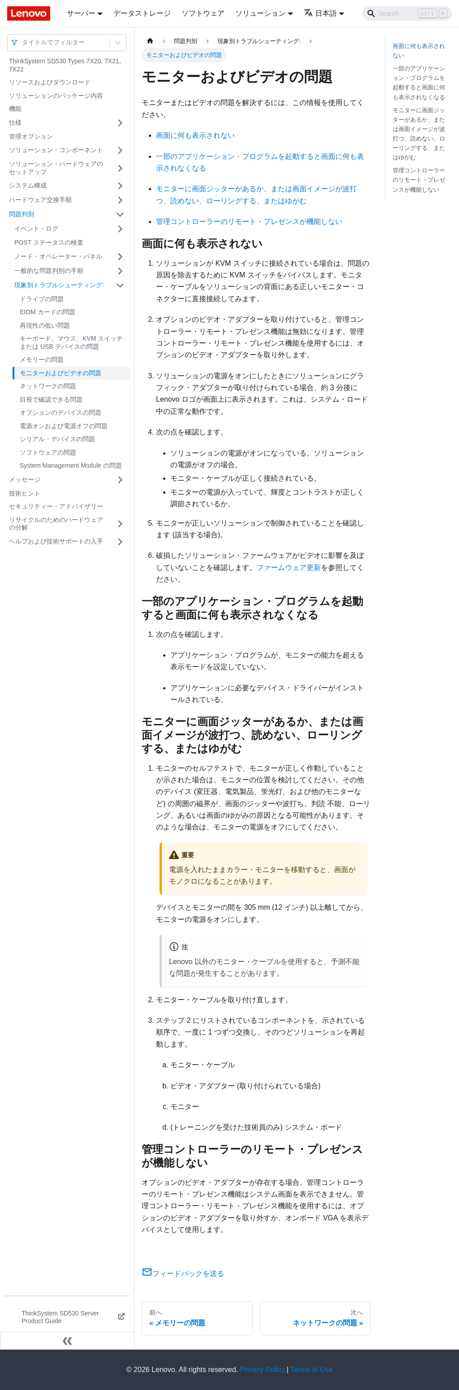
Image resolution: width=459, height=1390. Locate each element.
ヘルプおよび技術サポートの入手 (56, 541)
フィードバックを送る (183, 1273)
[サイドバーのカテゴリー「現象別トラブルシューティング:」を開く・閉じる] (120, 285)
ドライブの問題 (42, 299)
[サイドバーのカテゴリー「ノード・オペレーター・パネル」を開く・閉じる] (120, 257)
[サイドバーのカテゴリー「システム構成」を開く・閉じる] (120, 186)
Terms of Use (311, 1369)
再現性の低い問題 (45, 325)
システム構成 (28, 185)
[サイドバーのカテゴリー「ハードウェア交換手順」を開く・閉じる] (120, 200)
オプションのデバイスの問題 (60, 412)
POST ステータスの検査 (48, 242)
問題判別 (21, 214)
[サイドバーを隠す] (67, 1341)
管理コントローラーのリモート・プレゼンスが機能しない (249, 221)
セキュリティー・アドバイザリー (56, 506)
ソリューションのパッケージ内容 (56, 95)
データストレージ (142, 13)
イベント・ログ (36, 228)
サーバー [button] (81, 13)
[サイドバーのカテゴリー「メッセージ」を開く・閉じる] (120, 480)
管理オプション (31, 136)
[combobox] (23, 42)
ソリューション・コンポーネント (56, 149)
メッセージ (24, 479)
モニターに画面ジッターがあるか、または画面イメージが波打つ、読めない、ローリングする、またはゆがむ (419, 134)
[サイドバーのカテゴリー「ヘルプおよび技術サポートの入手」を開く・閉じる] (120, 542)
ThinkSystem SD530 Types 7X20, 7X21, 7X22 (65, 65)
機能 (15, 108)
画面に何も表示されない (195, 135)
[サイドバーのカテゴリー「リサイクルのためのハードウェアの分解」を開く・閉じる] (120, 524)
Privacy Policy (262, 1369)
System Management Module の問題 (71, 465)
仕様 (15, 122)
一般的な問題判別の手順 (48, 270)
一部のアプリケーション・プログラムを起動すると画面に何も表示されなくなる (419, 82)
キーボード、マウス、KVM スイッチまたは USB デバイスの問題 (71, 342)
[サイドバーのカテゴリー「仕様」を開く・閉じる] (120, 123)
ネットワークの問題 (48, 386)
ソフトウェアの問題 (48, 452)
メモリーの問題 (42, 359)
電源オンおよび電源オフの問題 (64, 426)
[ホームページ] (150, 41)
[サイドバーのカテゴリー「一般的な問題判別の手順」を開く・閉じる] (120, 271)
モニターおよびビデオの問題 (60, 373)
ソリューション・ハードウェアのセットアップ (56, 167)
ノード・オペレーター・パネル (58, 256)
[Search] (407, 13)
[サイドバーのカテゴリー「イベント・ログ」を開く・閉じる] (120, 229)
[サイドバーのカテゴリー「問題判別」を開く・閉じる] (120, 214)
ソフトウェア (203, 13)
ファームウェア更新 (288, 567)
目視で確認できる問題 (51, 399)
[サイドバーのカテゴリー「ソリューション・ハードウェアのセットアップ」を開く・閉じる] (120, 168)
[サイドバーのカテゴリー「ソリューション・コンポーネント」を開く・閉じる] (120, 150)
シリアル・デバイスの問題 (57, 439)
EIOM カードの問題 (47, 312)
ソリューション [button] (260, 13)
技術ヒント (24, 493)
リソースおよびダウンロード (50, 82)
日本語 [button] (320, 13)
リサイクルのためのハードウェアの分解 (56, 523)
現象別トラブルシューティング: (59, 285)
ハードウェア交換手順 (40, 199)
